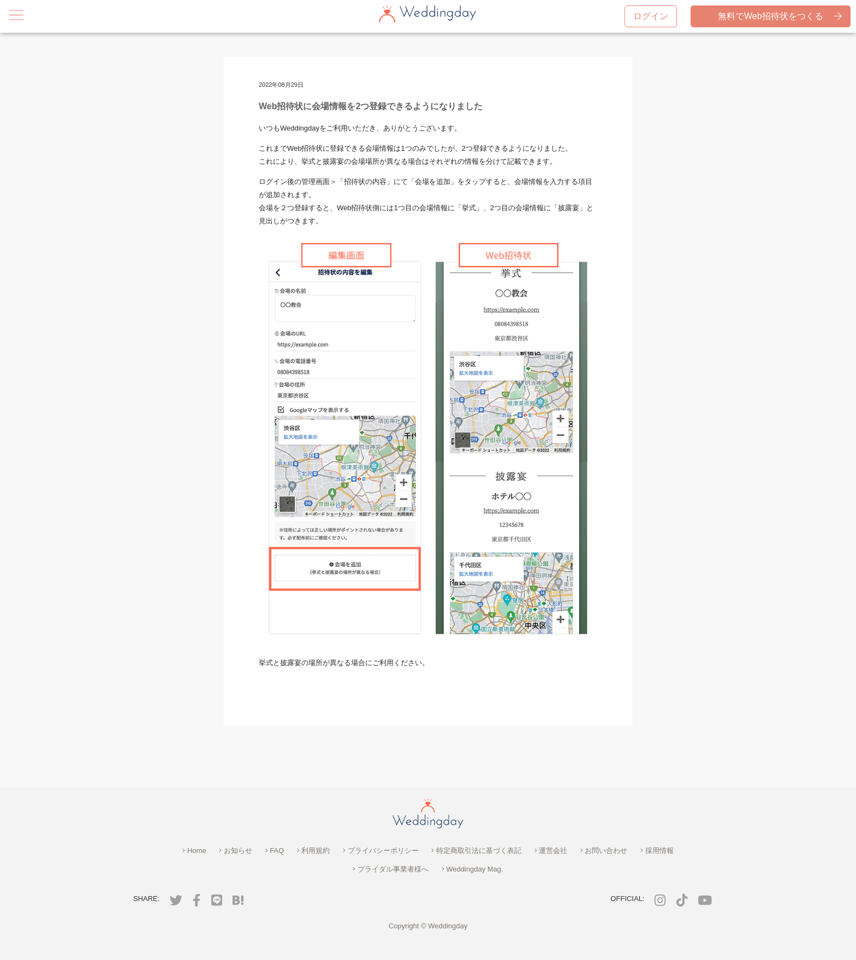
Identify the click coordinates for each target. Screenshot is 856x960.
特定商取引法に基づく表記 (476, 850)
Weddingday (447, 926)
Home (194, 850)
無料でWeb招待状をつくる (779, 16)
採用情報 (657, 850)
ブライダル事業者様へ (391, 869)
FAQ (274, 850)
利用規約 (313, 850)
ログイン (650, 16)
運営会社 (551, 850)
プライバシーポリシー (381, 850)
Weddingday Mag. (472, 869)
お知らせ (235, 850)
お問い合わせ (604, 850)
